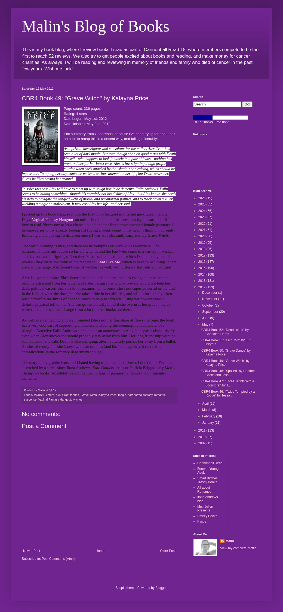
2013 (202, 281)
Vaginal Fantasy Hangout (52, 219)
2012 (202, 287)
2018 (202, 249)
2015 (202, 268)
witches (77, 399)
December (210, 293)
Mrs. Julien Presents (205, 508)
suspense (30, 399)
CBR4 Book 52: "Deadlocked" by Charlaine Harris (225, 332)
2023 (202, 217)
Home (100, 551)
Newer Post (31, 551)
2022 (202, 224)
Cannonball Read (210, 463)
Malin (230, 541)
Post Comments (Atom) (59, 559)
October (208, 305)
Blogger (161, 588)
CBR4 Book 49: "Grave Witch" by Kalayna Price (225, 363)
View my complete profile (238, 548)
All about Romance (204, 489)
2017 (202, 255)
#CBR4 (39, 394)
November (210, 299)
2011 (202, 430)
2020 (202, 236)
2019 (202, 243)
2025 (202, 204)
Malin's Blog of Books (96, 26)
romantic (159, 394)
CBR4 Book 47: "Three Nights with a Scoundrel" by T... (227, 383)
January (208, 422)
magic (122, 394)
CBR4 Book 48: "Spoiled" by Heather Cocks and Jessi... (228, 373)
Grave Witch (89, 394)
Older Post (168, 551)
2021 (202, 230)
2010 (202, 437)
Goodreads (104, 134)
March (207, 410)
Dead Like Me (108, 262)
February (209, 416)
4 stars (49, 394)
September (210, 312)
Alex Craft (62, 394)
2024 (202, 211)
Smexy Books (207, 516)
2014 (202, 274)
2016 (202, 262)
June (206, 318)
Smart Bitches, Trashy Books (208, 480)
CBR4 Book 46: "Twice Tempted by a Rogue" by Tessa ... (228, 393)
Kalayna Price (108, 394)
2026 (202, 198)
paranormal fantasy (140, 394)
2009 (202, 443)
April (206, 403)
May (205, 324)
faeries (74, 394)
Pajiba (201, 521)
